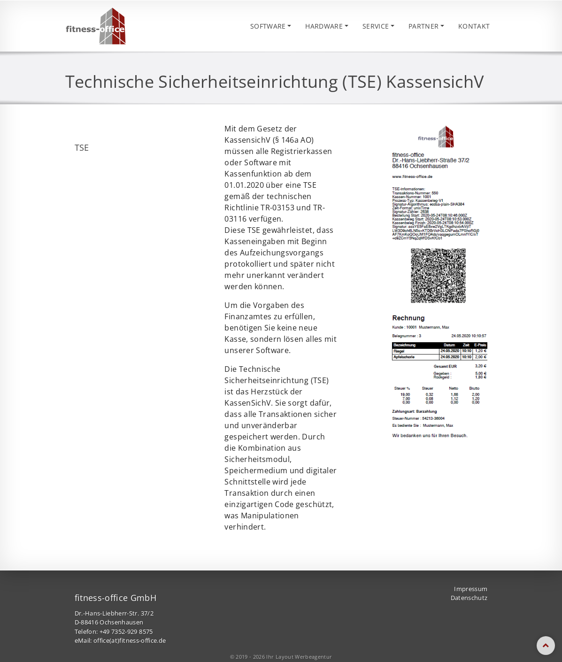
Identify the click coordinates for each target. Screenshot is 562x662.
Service (366, 27)
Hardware (310, 27)
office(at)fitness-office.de (129, 642)
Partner (418, 27)
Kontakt (472, 27)
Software (249, 27)
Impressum (470, 589)
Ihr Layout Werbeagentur (299, 657)
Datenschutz (469, 599)
